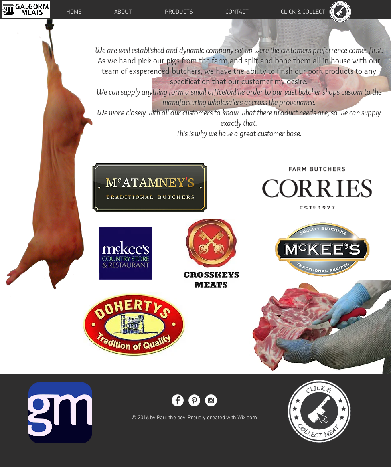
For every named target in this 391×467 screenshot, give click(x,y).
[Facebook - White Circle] (178, 400)
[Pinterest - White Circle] (194, 400)
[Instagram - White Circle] (211, 400)
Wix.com (247, 417)
